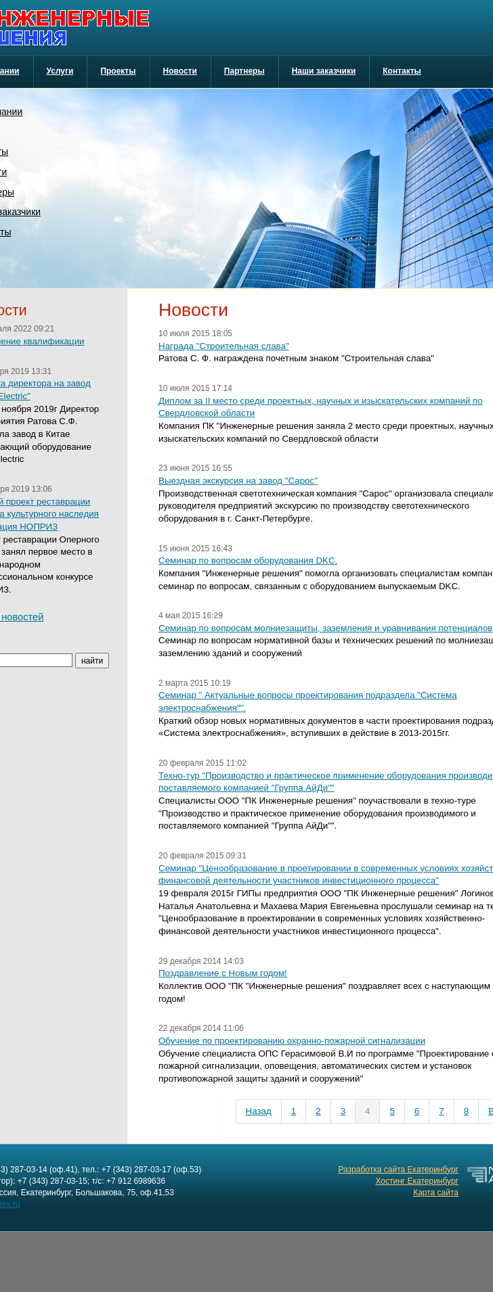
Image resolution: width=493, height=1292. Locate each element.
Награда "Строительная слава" (223, 346)
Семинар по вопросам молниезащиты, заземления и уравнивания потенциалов (325, 628)
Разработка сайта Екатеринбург (398, 1169)
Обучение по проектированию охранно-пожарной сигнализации (291, 1041)
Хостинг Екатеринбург (416, 1181)
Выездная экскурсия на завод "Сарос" (238, 481)
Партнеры (244, 71)
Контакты (402, 71)
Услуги (60, 71)
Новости (180, 71)
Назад (259, 1111)
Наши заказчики (324, 71)
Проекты (117, 71)
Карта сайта (435, 1192)
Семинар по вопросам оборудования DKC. (247, 560)
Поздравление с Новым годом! (222, 973)
